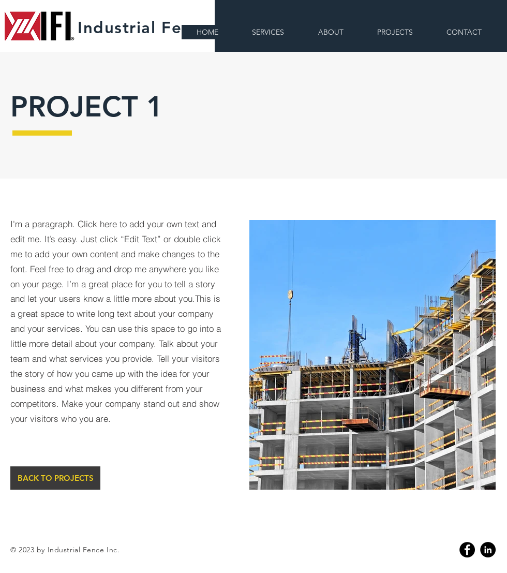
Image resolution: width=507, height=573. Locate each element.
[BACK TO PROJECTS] (55, 478)
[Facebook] (467, 549)
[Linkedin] (488, 549)
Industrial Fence (144, 27)
